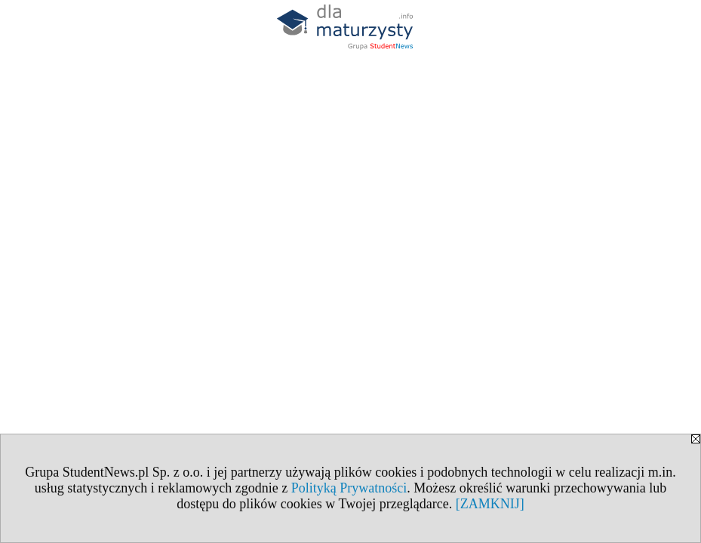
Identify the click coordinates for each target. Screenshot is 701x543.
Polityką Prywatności (349, 487)
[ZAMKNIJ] (490, 503)
